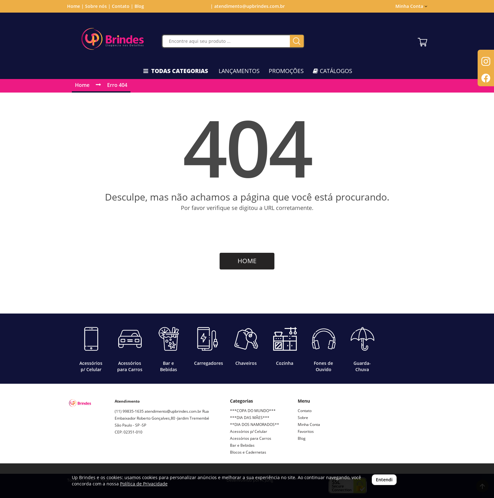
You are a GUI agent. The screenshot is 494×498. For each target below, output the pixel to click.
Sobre (303, 417)
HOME (247, 261)
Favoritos (306, 431)
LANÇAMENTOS (239, 71)
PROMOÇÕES (286, 71)
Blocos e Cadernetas (248, 452)
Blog (139, 6)
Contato (305, 410)
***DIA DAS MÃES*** (249, 417)
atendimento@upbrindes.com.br (173, 411)
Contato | (122, 6)
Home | (75, 6)
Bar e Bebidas (242, 445)
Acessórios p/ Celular (248, 431)
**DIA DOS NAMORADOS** (254, 424)
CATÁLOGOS (332, 71)
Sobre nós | (98, 6)
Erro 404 (117, 85)
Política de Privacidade (144, 484)
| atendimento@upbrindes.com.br (247, 6)
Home (82, 85)
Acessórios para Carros (250, 438)
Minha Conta (411, 6)
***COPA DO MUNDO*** (253, 410)
